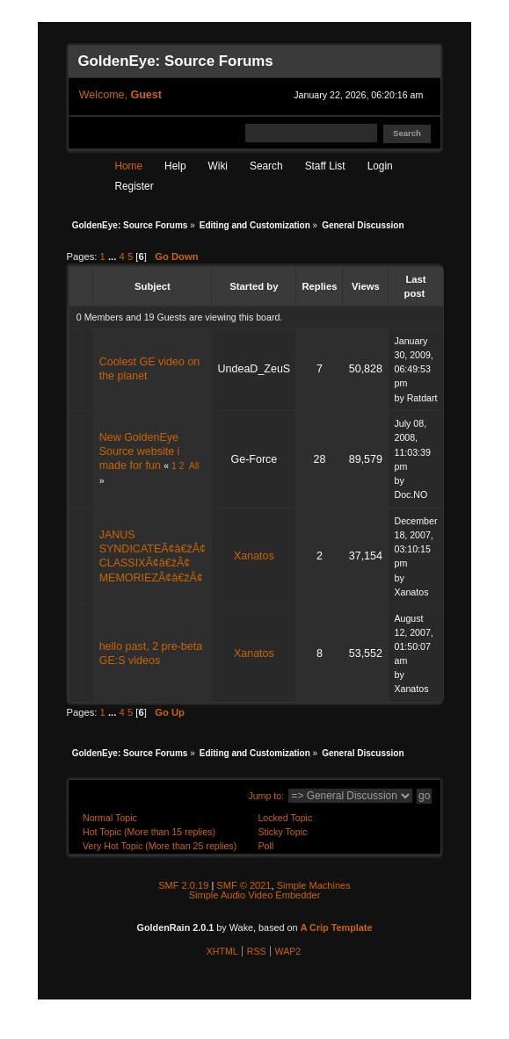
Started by (253, 286)
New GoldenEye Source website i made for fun (139, 451)
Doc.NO (410, 494)
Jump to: (266, 795)
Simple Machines (314, 885)
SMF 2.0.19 (183, 885)
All (194, 466)
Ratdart (422, 398)
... (114, 256)
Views (366, 286)
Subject (153, 286)
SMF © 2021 (243, 885)
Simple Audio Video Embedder (255, 895)
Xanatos (254, 556)
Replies (319, 286)
